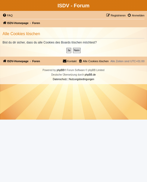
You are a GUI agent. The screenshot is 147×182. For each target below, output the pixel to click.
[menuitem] (8, 15)
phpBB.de (90, 74)
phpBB (60, 70)
